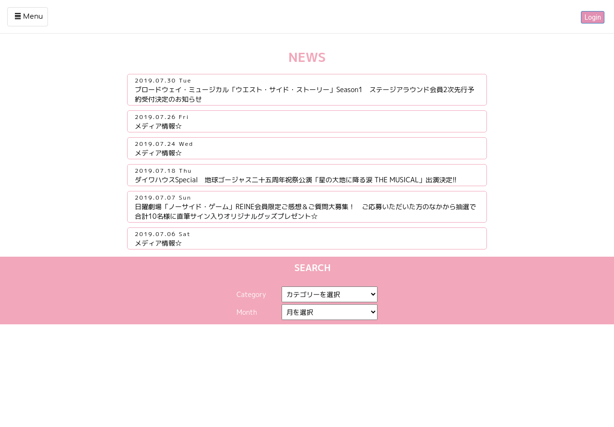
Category (251, 294)
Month (246, 312)
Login (592, 17)
